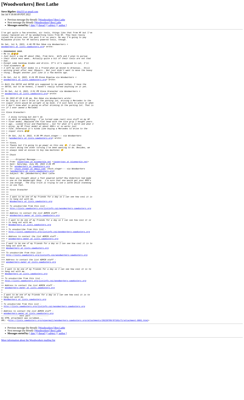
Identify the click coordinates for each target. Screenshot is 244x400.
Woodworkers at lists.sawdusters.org (31, 234)
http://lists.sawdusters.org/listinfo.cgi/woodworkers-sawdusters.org (50, 243)
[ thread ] (41, 25)
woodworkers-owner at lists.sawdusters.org (35, 251)
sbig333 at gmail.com (27, 11)
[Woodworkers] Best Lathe (51, 19)
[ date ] (32, 25)
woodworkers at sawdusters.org (32, 192)
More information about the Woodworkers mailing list (28, 397)
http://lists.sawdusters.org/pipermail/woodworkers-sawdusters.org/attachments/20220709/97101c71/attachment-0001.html (78, 377)
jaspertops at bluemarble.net (34, 187)
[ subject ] (52, 25)
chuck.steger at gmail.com (30, 195)
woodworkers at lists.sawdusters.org (22, 49)
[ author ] (62, 25)
